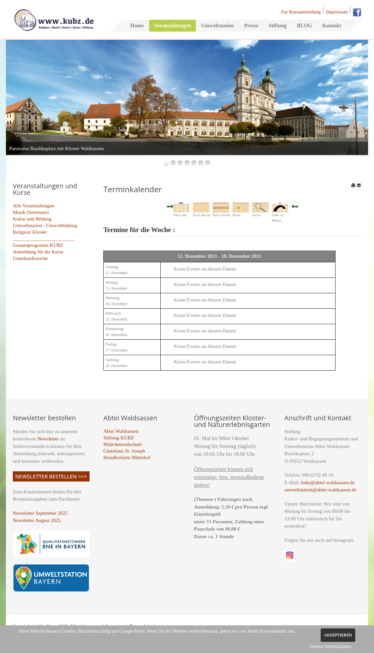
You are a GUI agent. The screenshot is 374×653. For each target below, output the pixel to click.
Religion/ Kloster (30, 232)
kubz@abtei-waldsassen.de (328, 482)
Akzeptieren (338, 635)
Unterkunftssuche (30, 258)
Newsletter (48, 438)
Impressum (337, 11)
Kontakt (331, 25)
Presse (251, 25)
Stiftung (278, 25)
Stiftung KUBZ (118, 437)
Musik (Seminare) (31, 212)
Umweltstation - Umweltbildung (45, 225)
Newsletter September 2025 (40, 513)
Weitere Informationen (330, 646)
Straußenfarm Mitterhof (126, 457)
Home (137, 25)
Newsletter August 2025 (37, 520)
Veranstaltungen (172, 25)
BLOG (304, 25)
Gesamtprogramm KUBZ (38, 245)
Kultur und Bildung (32, 219)
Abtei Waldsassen (120, 431)
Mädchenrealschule (122, 444)
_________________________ (44, 238)
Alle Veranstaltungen (33, 205)
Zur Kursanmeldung (301, 11)
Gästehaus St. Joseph (124, 451)
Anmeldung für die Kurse (38, 251)
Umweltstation (217, 25)
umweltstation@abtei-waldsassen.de (320, 489)
